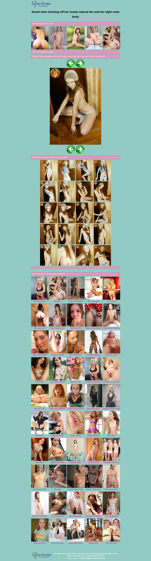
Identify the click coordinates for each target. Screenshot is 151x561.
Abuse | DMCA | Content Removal (93, 558)
